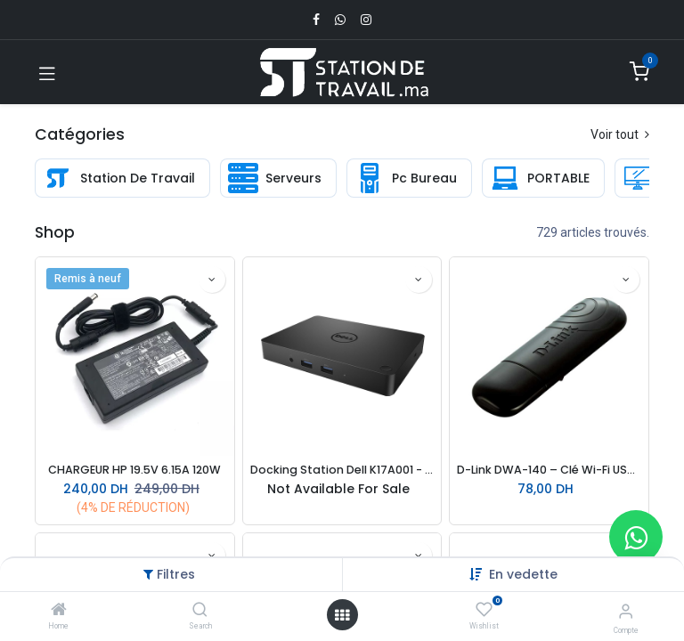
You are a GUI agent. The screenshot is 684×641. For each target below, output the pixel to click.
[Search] (199, 611)
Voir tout (619, 134)
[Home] (59, 611)
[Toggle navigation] (47, 72)
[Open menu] (342, 615)
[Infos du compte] (625, 611)
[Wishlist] (484, 610)
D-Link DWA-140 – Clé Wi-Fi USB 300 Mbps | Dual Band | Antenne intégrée (549, 469)
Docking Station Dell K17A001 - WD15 (342, 469)
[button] (523, 574)
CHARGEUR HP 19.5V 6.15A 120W (134, 469)
